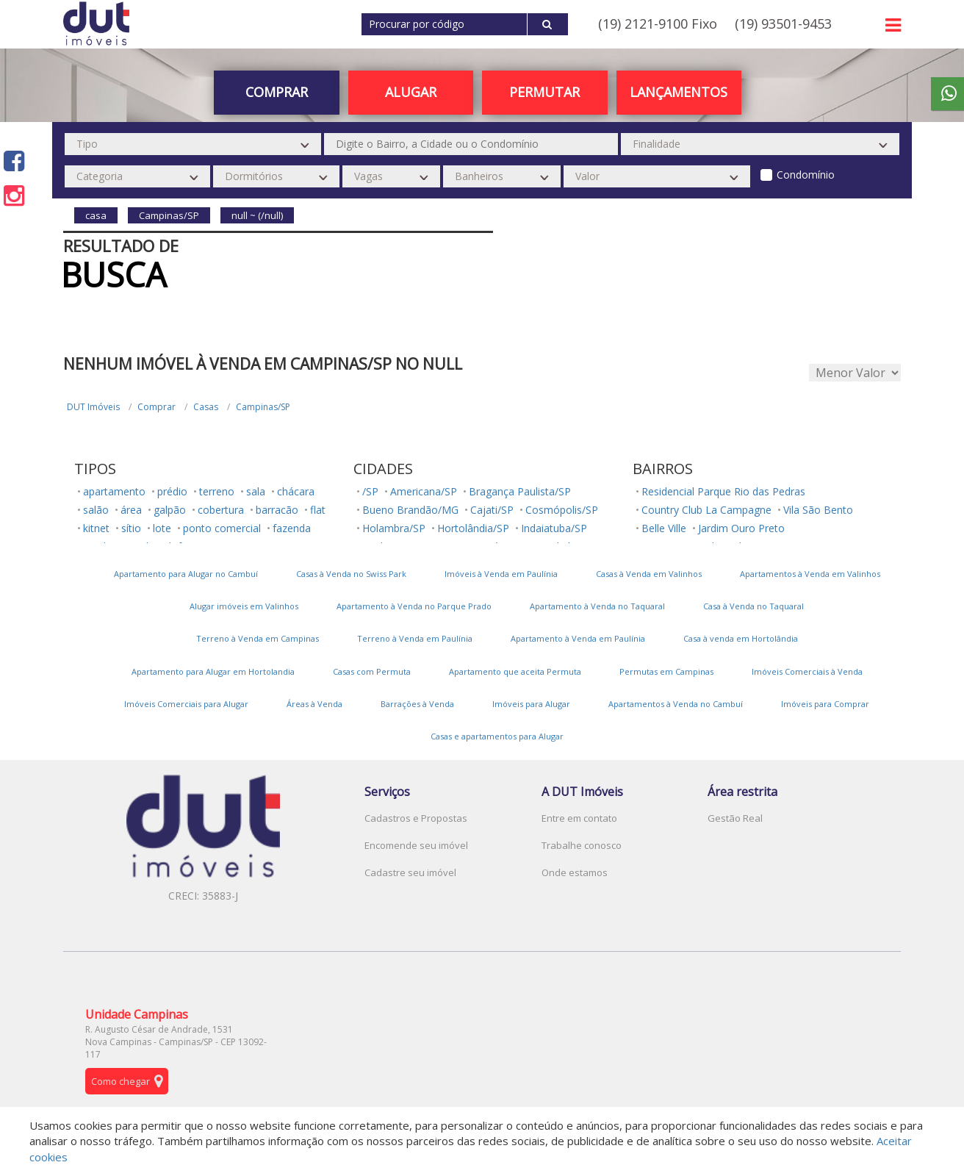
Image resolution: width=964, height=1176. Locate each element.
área (131, 510)
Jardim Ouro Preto (741, 528)
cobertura (221, 510)
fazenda (292, 528)
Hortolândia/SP (473, 528)
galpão (170, 510)
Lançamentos (678, 92)
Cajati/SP (492, 510)
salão (96, 510)
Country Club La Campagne (706, 510)
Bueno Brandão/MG (410, 510)
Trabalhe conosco (582, 845)
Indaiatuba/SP (554, 528)
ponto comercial (222, 528)
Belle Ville (663, 528)
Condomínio (806, 174)
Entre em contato (579, 818)
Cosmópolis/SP (561, 510)
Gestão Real (735, 818)
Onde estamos (575, 872)
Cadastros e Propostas (415, 818)
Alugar (410, 92)
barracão (277, 510)
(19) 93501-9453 (783, 23)
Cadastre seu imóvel (410, 872)
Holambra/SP (393, 528)
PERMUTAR (544, 92)
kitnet (96, 528)
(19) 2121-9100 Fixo (657, 23)
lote (162, 528)
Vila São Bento (818, 510)
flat (317, 510)
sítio (131, 528)
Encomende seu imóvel (416, 845)
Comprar (276, 92)
